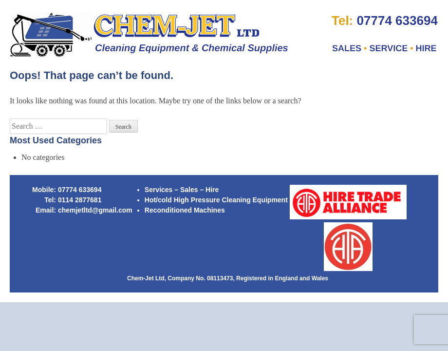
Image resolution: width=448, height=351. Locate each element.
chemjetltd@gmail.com (95, 210)
